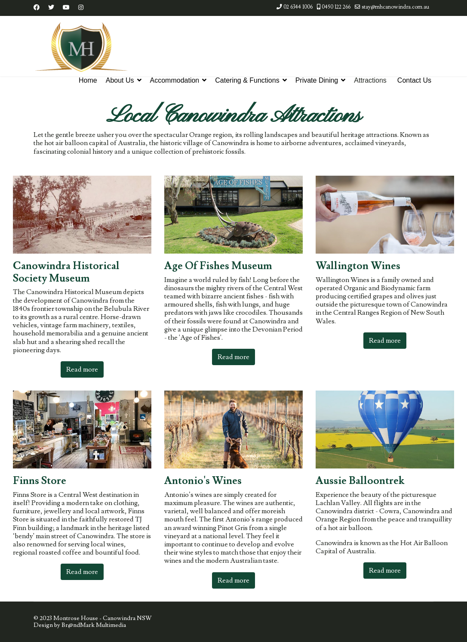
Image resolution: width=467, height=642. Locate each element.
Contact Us (414, 80)
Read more (82, 369)
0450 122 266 (336, 6)
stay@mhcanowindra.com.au (395, 6)
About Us (120, 80)
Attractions (370, 80)
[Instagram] (80, 8)
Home (88, 80)
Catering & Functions (247, 80)
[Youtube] (66, 8)
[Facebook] (37, 8)
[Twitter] (51, 8)
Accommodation (175, 80)
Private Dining (316, 80)
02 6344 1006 (298, 6)
